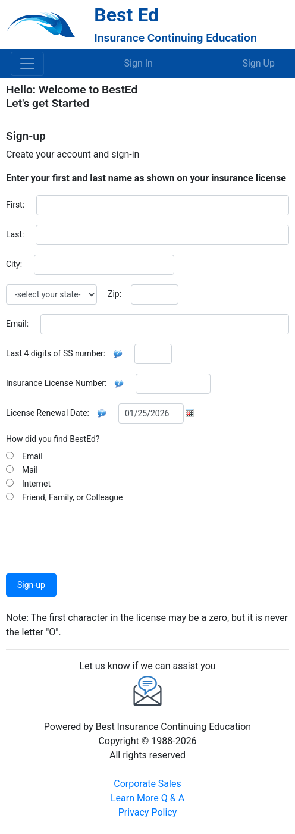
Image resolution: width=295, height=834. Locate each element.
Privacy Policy (147, 812)
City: (14, 264)
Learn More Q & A (147, 798)
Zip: (114, 294)
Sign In (138, 63)
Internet (34, 483)
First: (15, 204)
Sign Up (258, 63)
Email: (17, 323)
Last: (15, 234)
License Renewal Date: (47, 413)
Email (30, 456)
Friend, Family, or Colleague (70, 497)
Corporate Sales (147, 783)
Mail (28, 470)
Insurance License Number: (56, 383)
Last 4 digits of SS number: (55, 353)
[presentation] (96, 534)
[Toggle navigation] (27, 64)
